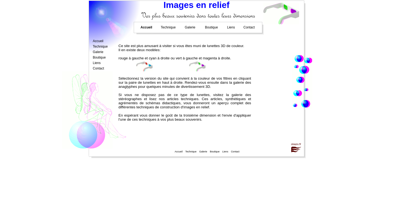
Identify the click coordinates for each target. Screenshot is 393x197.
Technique (190, 151)
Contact (235, 151)
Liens (225, 151)
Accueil (179, 151)
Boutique (215, 151)
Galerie (203, 151)
